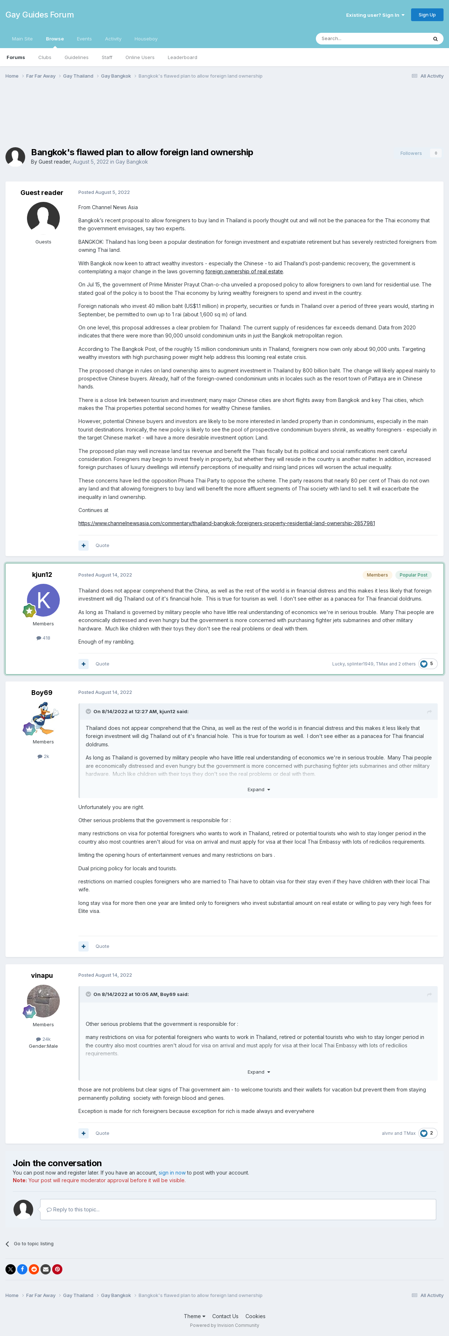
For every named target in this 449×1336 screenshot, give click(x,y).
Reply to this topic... (73, 1209)
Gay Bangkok (132, 162)
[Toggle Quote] (89, 711)
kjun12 (42, 574)
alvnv (387, 1133)
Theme (194, 1316)
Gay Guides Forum (39, 14)
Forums (16, 57)
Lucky (338, 664)
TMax (382, 664)
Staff (107, 57)
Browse (55, 42)
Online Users (140, 57)
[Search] (353, 38)
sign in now (172, 1172)
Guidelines (77, 57)
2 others (407, 664)
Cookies (255, 1316)
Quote (102, 545)
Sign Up (427, 14)
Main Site (22, 39)
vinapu (42, 975)
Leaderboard (182, 57)
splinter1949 (360, 664)
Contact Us (225, 1316)
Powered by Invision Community (224, 1325)
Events (84, 39)
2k (43, 756)
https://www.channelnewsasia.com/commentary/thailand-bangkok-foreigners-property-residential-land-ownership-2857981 (226, 523)
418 (43, 638)
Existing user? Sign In (375, 15)
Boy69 (42, 692)
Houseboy (146, 39)
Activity (113, 39)
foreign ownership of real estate (244, 271)
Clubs (44, 57)
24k (43, 1039)
